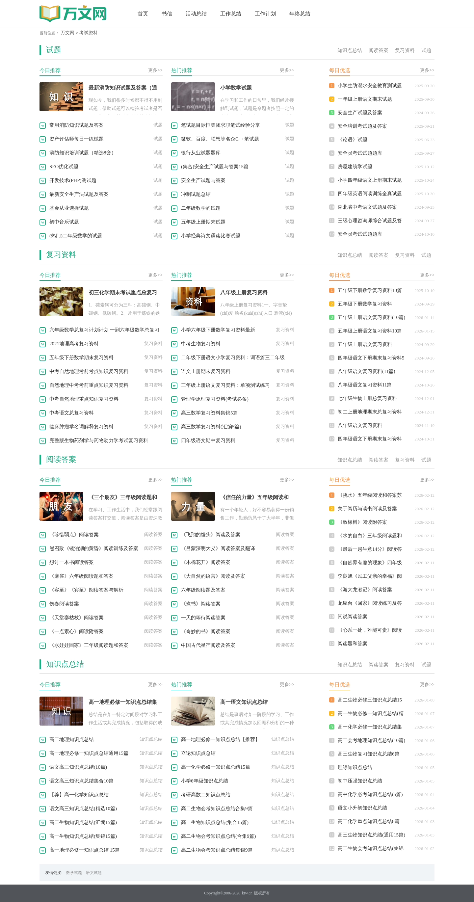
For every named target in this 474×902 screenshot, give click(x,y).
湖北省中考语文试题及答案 (367, 207)
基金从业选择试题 (69, 208)
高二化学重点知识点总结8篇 (369, 821)
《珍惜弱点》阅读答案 (74, 534)
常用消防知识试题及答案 (76, 125)
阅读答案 (378, 50)
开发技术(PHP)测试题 (72, 180)
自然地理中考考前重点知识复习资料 (88, 385)
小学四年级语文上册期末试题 (370, 180)
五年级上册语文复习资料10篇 (370, 330)
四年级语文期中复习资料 (208, 440)
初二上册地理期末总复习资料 (370, 411)
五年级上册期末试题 (203, 222)
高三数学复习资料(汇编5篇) (211, 426)
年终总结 (299, 13)
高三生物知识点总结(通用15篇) (371, 834)
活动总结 (196, 13)
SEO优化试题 (63, 166)
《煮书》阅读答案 (201, 603)
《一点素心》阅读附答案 (76, 631)
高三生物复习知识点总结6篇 (369, 753)
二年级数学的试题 (201, 208)
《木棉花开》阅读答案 (205, 562)
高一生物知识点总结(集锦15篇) (83, 836)
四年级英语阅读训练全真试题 (370, 193)
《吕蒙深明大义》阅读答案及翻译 (218, 548)
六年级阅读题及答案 (203, 590)
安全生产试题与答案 (203, 180)
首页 (143, 13)
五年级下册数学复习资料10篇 (370, 290)
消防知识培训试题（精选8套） (82, 152)
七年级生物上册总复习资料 (367, 398)
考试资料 (88, 32)
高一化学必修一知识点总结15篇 (215, 767)
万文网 (67, 32)
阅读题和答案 (352, 643)
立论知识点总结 (198, 753)
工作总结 (230, 13)
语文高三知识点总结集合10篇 (81, 780)
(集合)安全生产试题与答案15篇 (215, 166)
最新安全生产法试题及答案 (79, 194)
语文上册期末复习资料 (205, 371)
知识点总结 (349, 50)
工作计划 (265, 13)
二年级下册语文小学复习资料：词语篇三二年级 (233, 357)
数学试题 (74, 872)
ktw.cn (247, 893)
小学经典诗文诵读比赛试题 (210, 235)
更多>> (155, 70)
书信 (167, 13)
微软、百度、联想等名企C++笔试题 (220, 139)
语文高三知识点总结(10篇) (78, 767)
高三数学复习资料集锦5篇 (209, 412)
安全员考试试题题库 (360, 153)
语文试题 (94, 872)
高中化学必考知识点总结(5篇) (370, 794)
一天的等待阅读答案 (203, 617)
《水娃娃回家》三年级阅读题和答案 (88, 645)
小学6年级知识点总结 (204, 780)
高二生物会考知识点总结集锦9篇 (217, 850)
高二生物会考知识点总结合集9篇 (217, 808)
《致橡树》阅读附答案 (362, 522)
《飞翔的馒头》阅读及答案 (210, 534)
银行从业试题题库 (201, 152)
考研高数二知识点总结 (205, 794)
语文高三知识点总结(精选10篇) (83, 808)
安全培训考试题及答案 (362, 126)
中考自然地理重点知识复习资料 (83, 399)
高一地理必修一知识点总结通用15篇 (88, 753)
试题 (53, 50)
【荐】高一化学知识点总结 (79, 794)
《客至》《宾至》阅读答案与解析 (86, 590)
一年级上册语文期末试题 (365, 99)
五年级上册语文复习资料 (365, 344)
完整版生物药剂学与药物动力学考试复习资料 (98, 440)
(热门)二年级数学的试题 (75, 235)
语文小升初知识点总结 (362, 807)
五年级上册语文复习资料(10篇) (371, 317)
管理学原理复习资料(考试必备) (215, 399)
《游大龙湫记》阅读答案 (365, 589)
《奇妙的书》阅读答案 (205, 631)
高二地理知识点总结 (71, 739)
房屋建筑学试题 (355, 166)
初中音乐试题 (64, 222)
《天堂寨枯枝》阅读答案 (76, 617)
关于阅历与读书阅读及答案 (367, 508)
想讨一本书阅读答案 (71, 562)
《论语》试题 (352, 139)
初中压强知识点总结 (360, 780)
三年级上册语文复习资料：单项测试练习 (225, 385)
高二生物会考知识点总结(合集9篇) (218, 836)
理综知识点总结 (355, 767)
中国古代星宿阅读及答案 (208, 645)
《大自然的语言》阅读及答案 (213, 576)
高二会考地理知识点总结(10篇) (371, 740)
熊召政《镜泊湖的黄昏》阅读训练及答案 (93, 548)
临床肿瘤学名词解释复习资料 (81, 426)
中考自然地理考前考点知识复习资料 (88, 371)
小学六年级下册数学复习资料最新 (218, 329)
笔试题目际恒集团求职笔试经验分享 (220, 125)
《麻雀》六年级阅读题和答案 (81, 576)
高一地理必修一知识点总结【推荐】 (220, 739)
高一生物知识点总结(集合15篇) (215, 822)
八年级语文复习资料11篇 (365, 384)
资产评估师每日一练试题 (76, 139)
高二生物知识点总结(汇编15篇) (83, 822)
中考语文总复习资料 (71, 412)
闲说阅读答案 (352, 616)
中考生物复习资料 (201, 343)
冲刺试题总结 (196, 194)
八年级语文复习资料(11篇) (366, 371)
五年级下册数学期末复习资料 (81, 357)
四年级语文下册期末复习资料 (370, 438)
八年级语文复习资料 (360, 425)
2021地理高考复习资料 (74, 343)
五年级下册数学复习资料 (365, 303)
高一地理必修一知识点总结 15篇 (84, 850)
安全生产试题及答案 (360, 112)
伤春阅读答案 (64, 603)
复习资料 (405, 50)
